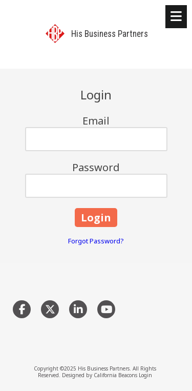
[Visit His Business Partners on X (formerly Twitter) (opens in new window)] (50, 309)
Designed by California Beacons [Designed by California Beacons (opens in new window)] (99, 375)
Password (96, 167)
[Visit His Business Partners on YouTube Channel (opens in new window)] (106, 309)
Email (96, 121)
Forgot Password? (96, 240)
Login (145, 375)
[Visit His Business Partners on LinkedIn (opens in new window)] (78, 309)
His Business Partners (109, 34)
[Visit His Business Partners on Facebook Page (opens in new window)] (22, 309)
